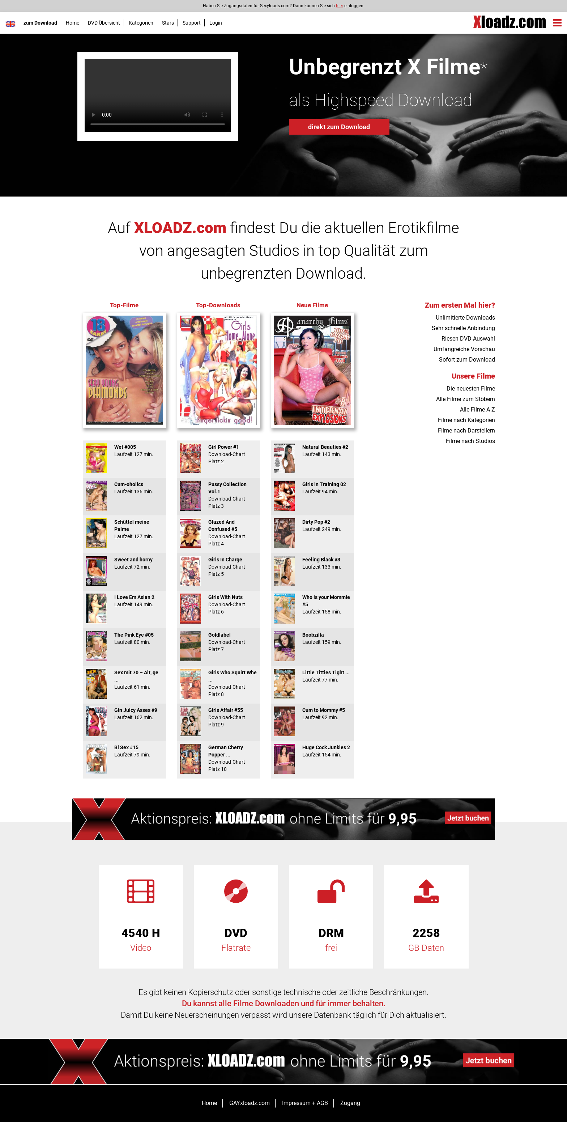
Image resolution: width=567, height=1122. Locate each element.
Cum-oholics (124, 488)
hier (339, 5)
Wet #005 (124, 450)
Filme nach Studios (470, 441)
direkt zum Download (339, 127)
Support (192, 23)
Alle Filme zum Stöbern (465, 399)
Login (215, 23)
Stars (168, 23)
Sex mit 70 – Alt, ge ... (124, 680)
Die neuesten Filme (471, 388)
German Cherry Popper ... (218, 758)
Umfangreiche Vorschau (464, 349)
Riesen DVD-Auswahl (468, 338)
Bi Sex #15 (124, 751)
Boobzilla (312, 638)
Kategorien (141, 23)
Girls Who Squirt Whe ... (218, 683)
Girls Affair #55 (218, 717)
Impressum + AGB (305, 1103)
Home (72, 23)
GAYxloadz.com (249, 1103)
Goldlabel (218, 642)
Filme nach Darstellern (466, 430)
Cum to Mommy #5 (312, 713)
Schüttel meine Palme (124, 529)
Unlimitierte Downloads (465, 317)
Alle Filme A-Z (477, 409)
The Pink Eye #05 (124, 638)
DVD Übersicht (104, 23)
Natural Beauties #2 (312, 450)
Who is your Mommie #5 (312, 604)
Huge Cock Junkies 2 (312, 751)
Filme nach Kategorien (466, 420)
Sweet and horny (124, 563)
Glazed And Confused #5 (218, 532)
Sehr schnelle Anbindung (463, 328)
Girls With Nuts (218, 604)
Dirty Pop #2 (312, 525)
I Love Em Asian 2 (124, 601)
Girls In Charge (218, 567)
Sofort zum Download (467, 359)
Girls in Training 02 (312, 488)
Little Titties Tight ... (312, 676)
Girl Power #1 (218, 454)
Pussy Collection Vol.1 (218, 495)
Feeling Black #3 (312, 563)
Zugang (350, 1103)
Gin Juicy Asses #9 (124, 713)
